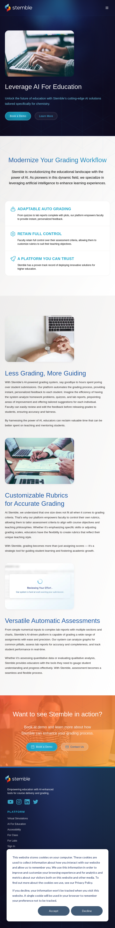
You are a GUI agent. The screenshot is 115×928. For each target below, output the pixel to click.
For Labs (12, 840)
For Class (12, 835)
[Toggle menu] (107, 8)
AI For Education (16, 824)
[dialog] (57, 885)
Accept (53, 911)
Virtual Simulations (17, 818)
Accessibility (14, 829)
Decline (87, 911)
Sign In (11, 846)
